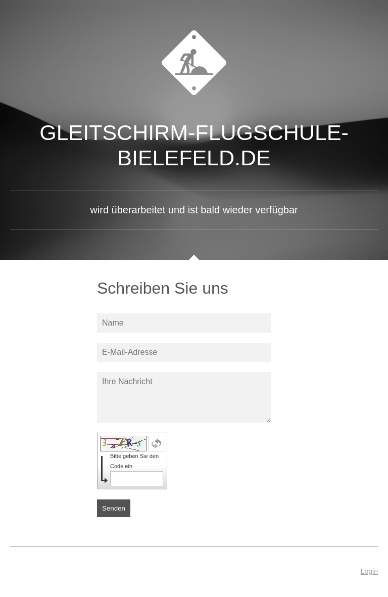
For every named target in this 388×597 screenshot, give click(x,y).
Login (369, 571)
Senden (113, 508)
